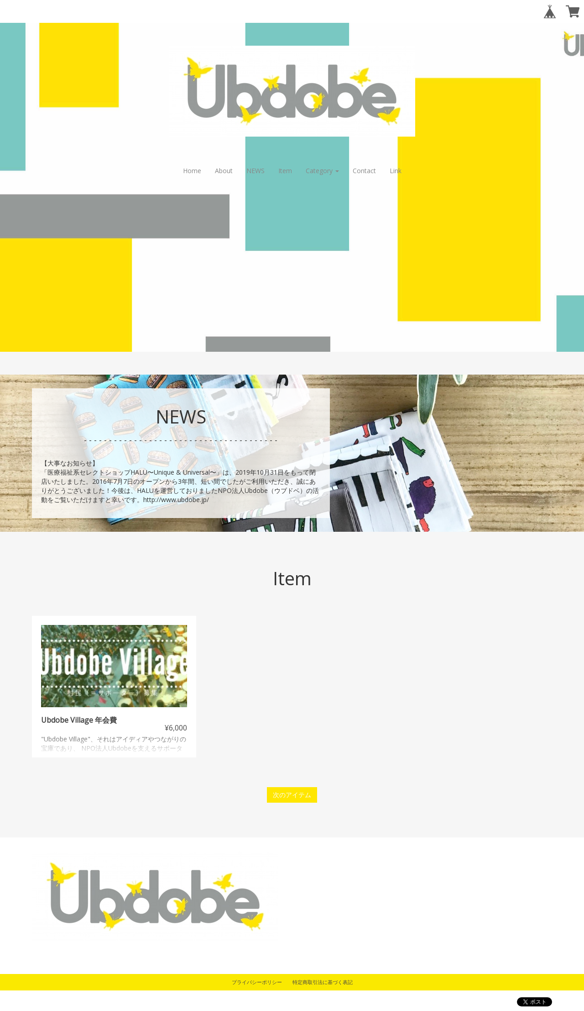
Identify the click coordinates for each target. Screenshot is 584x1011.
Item (285, 170)
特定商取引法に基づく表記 (322, 982)
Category (322, 170)
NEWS (255, 170)
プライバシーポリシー (257, 982)
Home (192, 170)
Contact (364, 170)
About (224, 170)
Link (396, 170)
